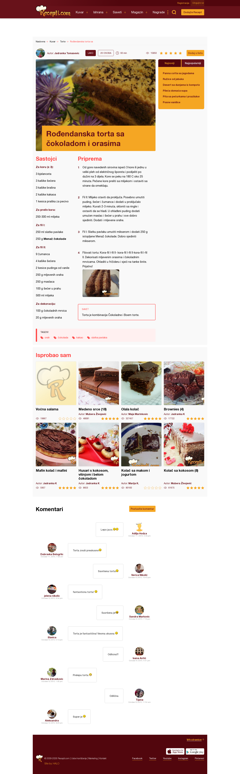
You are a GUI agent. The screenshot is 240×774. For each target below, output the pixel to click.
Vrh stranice (194, 739)
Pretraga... (174, 12)
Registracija (183, 3)
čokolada (63, 337)
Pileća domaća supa (175, 90)
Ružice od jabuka (173, 78)
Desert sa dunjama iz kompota (181, 84)
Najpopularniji (193, 63)
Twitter (152, 758)
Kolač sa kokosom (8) (184, 456)
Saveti (117, 12)
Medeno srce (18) (99, 390)
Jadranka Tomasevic (66, 53)
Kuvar (80, 12)
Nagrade (159, 12)
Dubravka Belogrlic (51, 554)
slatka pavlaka (99, 337)
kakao (79, 337)
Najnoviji (169, 63)
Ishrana (98, 12)
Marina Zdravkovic (52, 678)
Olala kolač (141, 390)
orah (47, 337)
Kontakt (102, 758)
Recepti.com (53, 11)
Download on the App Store (175, 751)
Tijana (139, 699)
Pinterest (199, 758)
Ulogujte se (198, 3)
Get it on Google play (195, 751)
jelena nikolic (52, 595)
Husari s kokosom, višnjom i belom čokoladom (99, 456)
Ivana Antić (139, 658)
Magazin (137, 12)
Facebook (137, 758)
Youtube (167, 758)
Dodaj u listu (195, 53)
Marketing (93, 758)
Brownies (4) (184, 390)
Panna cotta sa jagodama (178, 73)
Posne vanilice (171, 102)
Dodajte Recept (193, 12)
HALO (56, 763)
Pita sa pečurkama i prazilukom (181, 96)
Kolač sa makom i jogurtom (141, 456)
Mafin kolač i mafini (56, 456)
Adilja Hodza (139, 533)
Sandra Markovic (139, 616)
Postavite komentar (142, 508)
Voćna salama (56, 390)
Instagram (183, 758)
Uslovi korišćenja (79, 758)
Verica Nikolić (139, 574)
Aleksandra (52, 720)
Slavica (52, 637)
